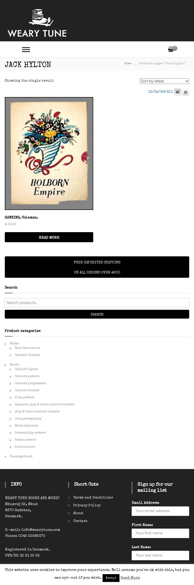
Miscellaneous (26, 425)
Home (128, 63)
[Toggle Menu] (26, 49)
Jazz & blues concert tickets (37, 411)
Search (97, 315)
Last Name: (141, 547)
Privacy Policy (87, 505)
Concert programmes (30, 383)
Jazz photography (28, 418)
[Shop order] (164, 81)
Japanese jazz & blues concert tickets (44, 404)
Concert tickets (27, 390)
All (170, 92)
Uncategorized (21, 456)
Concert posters (27, 376)
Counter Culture (27, 355)
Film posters (24, 397)
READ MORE (49, 238)
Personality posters (30, 433)
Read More (130, 578)
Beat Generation (27, 348)
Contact (80, 521)
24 (156, 92)
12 (150, 92)
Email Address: (145, 503)
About (78, 513)
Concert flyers (26, 369)
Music (14, 364)
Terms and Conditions (93, 498)
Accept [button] (111, 578)
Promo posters (25, 440)
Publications (25, 447)
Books (14, 343)
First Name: (142, 525)
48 (162, 92)
